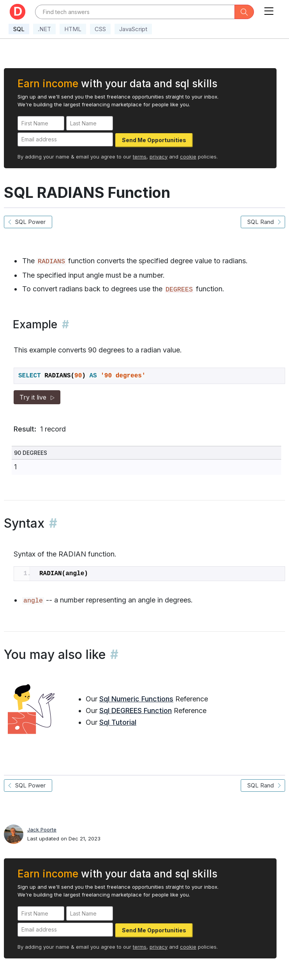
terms (139, 156)
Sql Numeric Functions (136, 699)
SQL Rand (263, 221)
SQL (19, 29)
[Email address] (65, 139)
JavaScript (133, 29)
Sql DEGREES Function (135, 710)
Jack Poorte (41, 829)
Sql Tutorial (117, 722)
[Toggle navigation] (269, 9)
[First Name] (41, 123)
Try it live (37, 397)
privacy (158, 156)
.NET (44, 29)
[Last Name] (89, 123)
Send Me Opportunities (154, 140)
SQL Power (28, 221)
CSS (100, 29)
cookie (188, 156)
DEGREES (179, 289)
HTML (73, 29)
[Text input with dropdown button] (135, 12)
